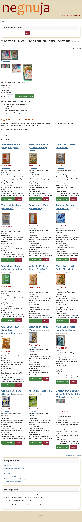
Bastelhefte (7, 465)
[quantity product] (10, 96)
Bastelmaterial (8, 471)
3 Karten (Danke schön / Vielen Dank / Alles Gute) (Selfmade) (68, 394)
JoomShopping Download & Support (73, 455)
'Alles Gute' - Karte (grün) (40, 391)
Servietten (7, 473)
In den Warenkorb (8, 199)
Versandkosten (6, 87)
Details (19, 199)
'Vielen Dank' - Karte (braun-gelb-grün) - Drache (38, 147)
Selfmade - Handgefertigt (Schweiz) (15, 479)
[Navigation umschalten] (3, 22)
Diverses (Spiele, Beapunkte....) (13, 481)
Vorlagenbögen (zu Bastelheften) (14, 468)
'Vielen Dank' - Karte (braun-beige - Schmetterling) (10, 330)
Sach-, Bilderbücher (10, 476)
